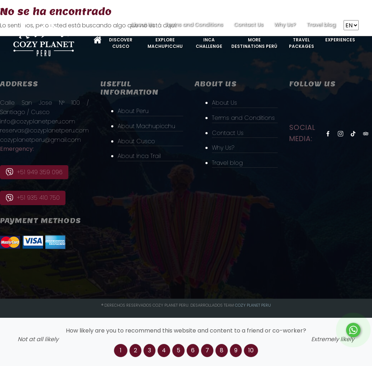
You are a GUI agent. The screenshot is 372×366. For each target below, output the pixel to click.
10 (251, 350)
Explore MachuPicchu (165, 43)
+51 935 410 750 (33, 198)
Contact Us (248, 24)
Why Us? (285, 24)
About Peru (133, 111)
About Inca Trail (139, 156)
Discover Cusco (120, 43)
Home (97, 40)
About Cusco (136, 141)
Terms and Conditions (194, 24)
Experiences (340, 40)
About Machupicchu (146, 126)
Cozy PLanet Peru (253, 305)
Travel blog (321, 24)
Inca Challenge (209, 43)
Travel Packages (301, 43)
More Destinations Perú (254, 43)
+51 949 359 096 (34, 172)
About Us (142, 24)
